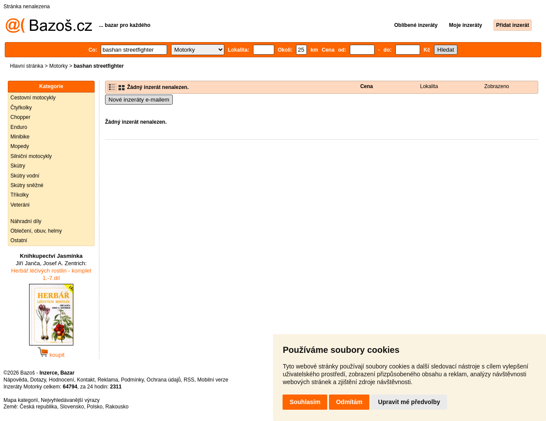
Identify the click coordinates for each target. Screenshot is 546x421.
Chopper (20, 117)
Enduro (18, 127)
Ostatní (18, 240)
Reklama (108, 380)
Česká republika (38, 407)
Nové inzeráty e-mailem (139, 99)
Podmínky (132, 380)
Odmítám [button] (349, 401)
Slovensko (72, 407)
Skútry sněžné (26, 185)
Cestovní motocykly (33, 98)
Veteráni (20, 205)
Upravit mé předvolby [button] (409, 401)
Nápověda (15, 380)
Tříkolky (19, 195)
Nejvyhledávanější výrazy (70, 400)
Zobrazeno (496, 86)
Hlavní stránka (26, 66)
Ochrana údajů (164, 380)
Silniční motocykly (31, 156)
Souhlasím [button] (304, 401)
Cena (366, 86)
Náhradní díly (25, 221)
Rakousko (116, 407)
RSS (189, 380)
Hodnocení (61, 380)
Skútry (17, 166)
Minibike (20, 137)
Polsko (94, 407)
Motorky (58, 66)
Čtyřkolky (21, 108)
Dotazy (38, 380)
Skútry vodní (24, 176)
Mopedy (19, 146)
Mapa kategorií (20, 400)
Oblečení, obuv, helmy (36, 231)
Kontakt (86, 380)
